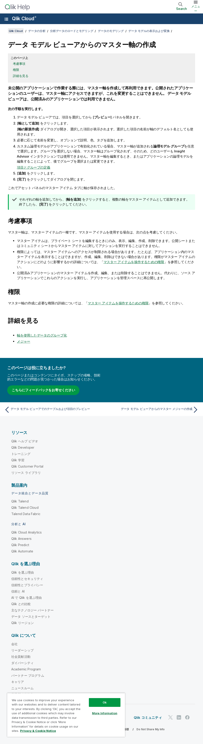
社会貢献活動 (20, 656)
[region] (66, 715)
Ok (105, 702)
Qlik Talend (20, 501)
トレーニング (20, 454)
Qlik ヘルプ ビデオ (24, 441)
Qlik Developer (22, 447)
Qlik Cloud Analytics (26, 532)
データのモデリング (111, 31)
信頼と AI (18, 591)
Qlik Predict (20, 545)
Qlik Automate (22, 551)
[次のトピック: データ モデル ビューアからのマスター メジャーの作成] (152, 410)
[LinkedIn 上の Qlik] (178, 717)
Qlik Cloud (24, 18)
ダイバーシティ (22, 663)
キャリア (17, 682)
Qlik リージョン (22, 623)
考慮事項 (19, 64)
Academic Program (26, 669)
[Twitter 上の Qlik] (170, 717)
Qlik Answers (21, 538)
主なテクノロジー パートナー (32, 610)
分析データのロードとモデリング (71, 31)
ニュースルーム (22, 688)
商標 (126, 729)
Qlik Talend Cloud (25, 507)
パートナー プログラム (27, 675)
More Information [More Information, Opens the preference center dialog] (104, 713)
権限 (16, 70)
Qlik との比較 (21, 604)
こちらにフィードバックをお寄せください (43, 390)
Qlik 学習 (17, 460)
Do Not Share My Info (150, 729)
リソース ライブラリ (26, 473)
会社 (14, 644)
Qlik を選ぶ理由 (22, 572)
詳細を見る (20, 76)
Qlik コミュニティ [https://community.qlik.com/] (148, 717)
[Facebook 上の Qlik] (187, 717)
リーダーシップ (22, 650)
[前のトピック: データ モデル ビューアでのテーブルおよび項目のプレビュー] (51, 410)
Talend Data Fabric (25, 514)
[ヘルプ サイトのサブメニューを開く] (6, 19)
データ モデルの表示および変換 (148, 31)
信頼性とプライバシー (27, 585)
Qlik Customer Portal (27, 466)
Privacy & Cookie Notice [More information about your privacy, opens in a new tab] (38, 731)
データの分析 (37, 31)
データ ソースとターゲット (31, 616)
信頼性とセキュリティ (27, 579)
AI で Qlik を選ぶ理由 (26, 597)
